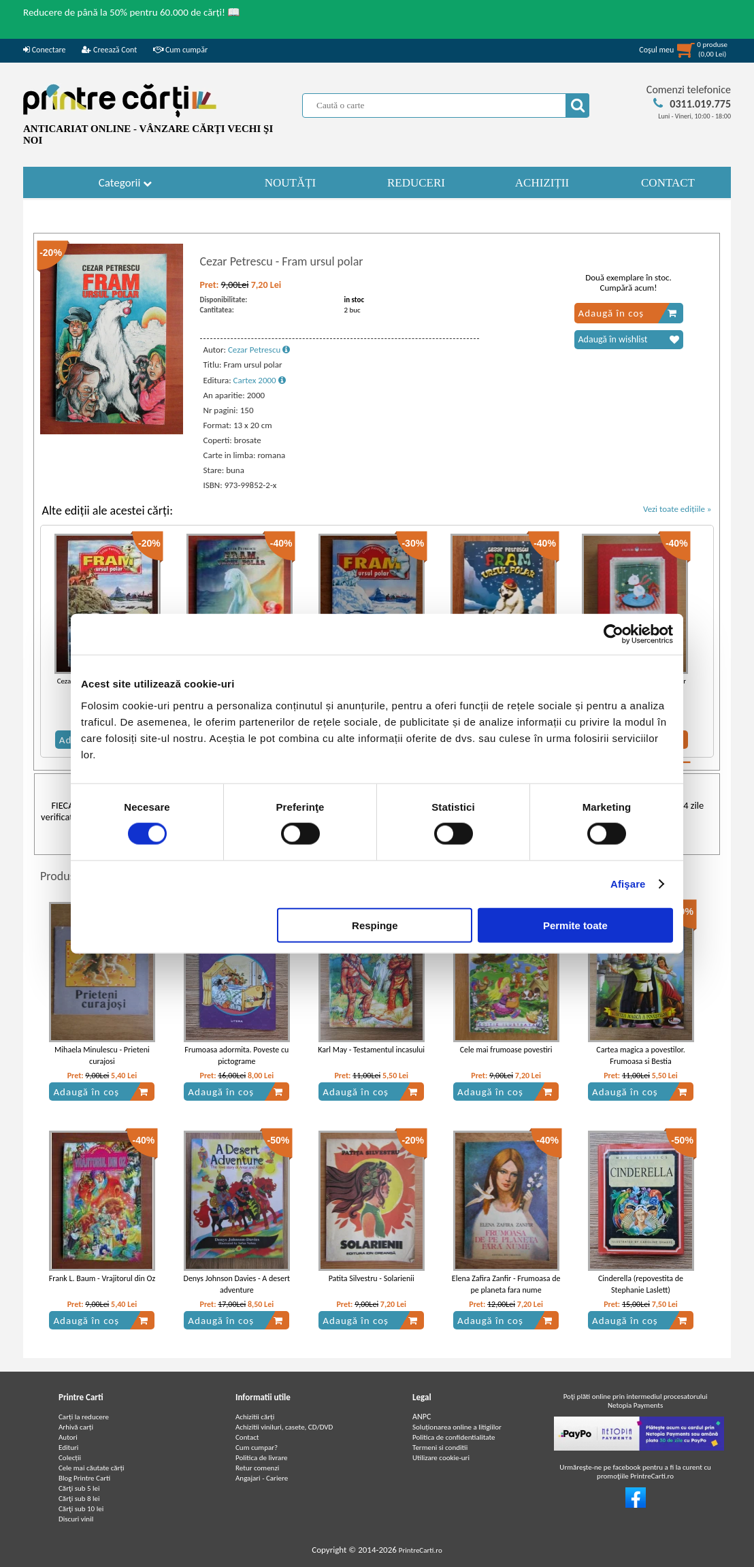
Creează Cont (109, 49)
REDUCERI (416, 182)
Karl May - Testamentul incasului (371, 1049)
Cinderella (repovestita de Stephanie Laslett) (640, 1284)
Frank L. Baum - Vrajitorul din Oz (102, 1278)
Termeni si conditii (440, 1447)
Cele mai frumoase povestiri (506, 1049)
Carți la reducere (84, 1416)
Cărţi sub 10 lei (81, 1508)
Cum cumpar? (256, 1447)
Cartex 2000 (259, 380)
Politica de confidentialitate (453, 1437)
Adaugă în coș (627, 313)
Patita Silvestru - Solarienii (371, 1278)
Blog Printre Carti (84, 1478)
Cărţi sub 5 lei (79, 1488)
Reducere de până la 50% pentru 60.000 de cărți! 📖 (131, 12)
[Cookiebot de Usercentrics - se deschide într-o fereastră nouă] (613, 634)
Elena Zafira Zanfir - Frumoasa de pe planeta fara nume (506, 1284)
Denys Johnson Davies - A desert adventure (237, 1284)
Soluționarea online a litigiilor (457, 1427)
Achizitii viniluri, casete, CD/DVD (284, 1427)
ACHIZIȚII (542, 182)
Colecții (70, 1457)
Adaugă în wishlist (628, 339)
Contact (247, 1437)
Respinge (375, 925)
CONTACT (668, 182)
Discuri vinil (76, 1519)
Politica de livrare (261, 1457)
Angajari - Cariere (261, 1478)
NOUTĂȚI (290, 182)
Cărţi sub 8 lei (79, 1498)
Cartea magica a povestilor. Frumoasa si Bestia (640, 1055)
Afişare (628, 884)
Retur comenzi (257, 1468)
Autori (68, 1437)
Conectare (44, 49)
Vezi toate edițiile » (677, 509)
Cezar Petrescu (259, 349)
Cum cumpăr (180, 49)
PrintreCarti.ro (420, 1550)
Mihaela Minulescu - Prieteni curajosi (102, 1055)
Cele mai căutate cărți (92, 1468)
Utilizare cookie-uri (441, 1457)
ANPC (421, 1416)
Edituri (68, 1447)
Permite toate (575, 925)
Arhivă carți (76, 1427)
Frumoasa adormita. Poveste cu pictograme (236, 1055)
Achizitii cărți (254, 1416)
